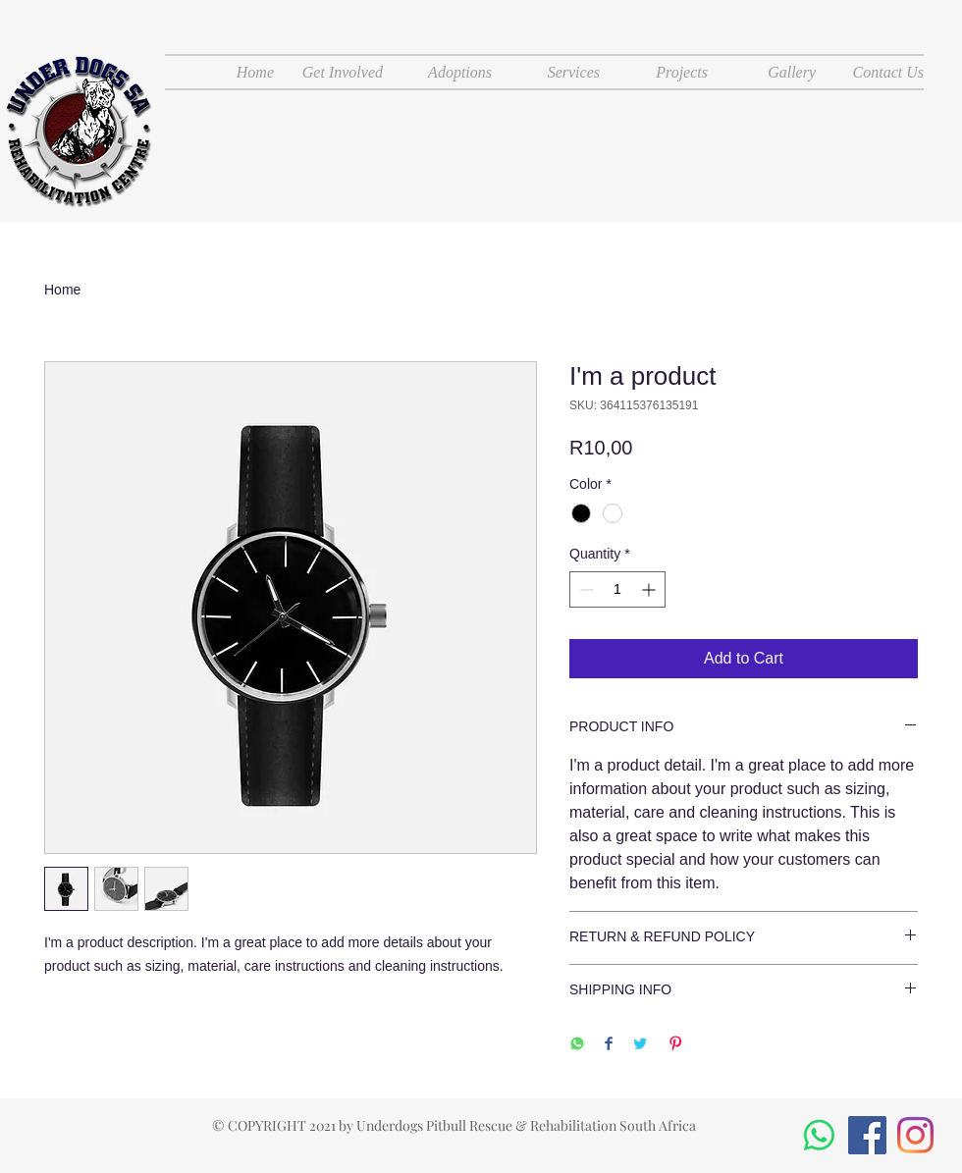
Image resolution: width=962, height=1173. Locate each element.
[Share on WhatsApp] (577, 1045)
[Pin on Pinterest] (675, 1045)
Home (62, 289)
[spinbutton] (617, 589)
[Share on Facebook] (609, 1045)
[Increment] (650, 589)
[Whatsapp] (819, 1135)
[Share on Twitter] (640, 1045)
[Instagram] (915, 1135)
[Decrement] (584, 589)
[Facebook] (867, 1135)
